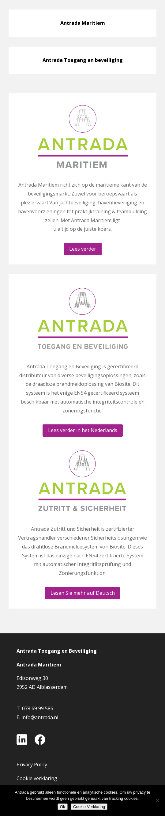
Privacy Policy (32, 764)
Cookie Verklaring (89, 806)
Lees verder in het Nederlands (82, 430)
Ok (62, 806)
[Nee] (157, 800)
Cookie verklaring (37, 778)
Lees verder (82, 248)
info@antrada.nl (39, 717)
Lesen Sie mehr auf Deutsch (83, 593)
